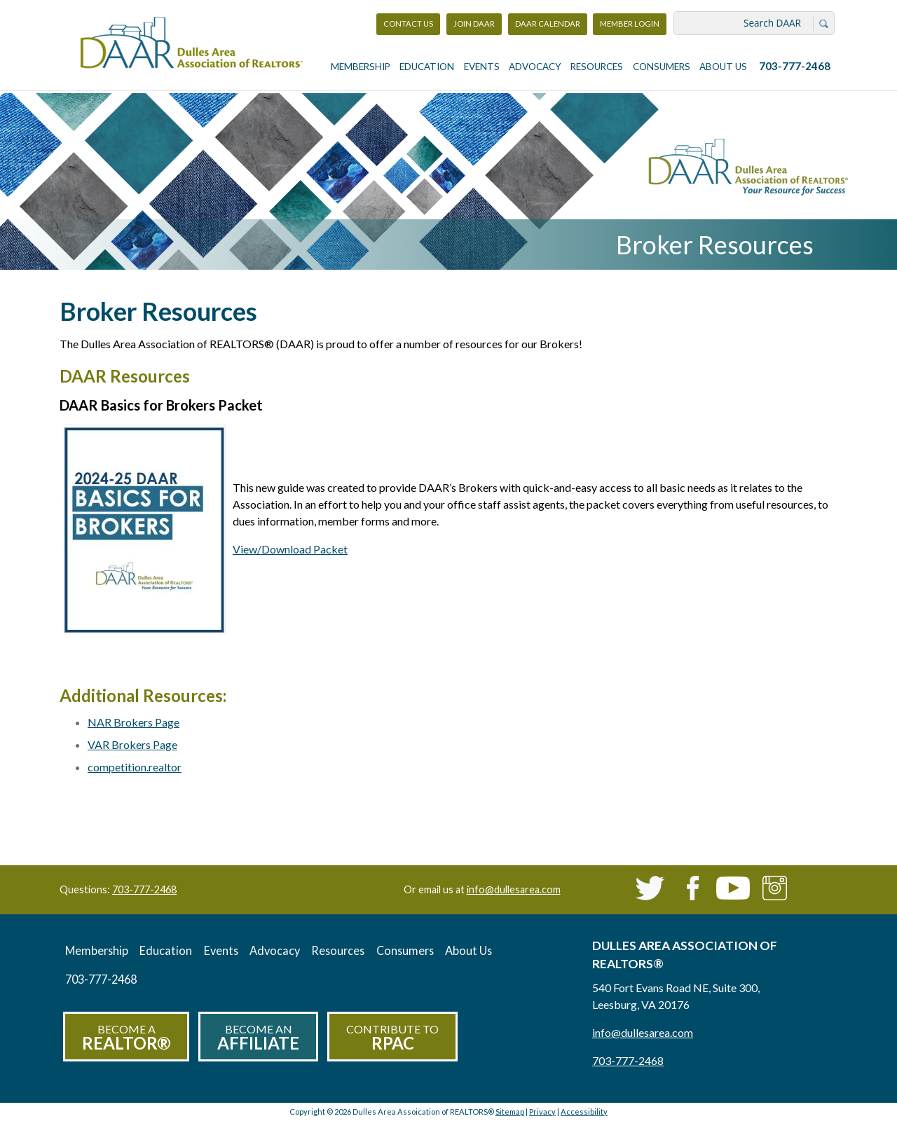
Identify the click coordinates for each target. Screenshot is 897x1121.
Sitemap (509, 1111)
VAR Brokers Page (132, 744)
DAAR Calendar (547, 23)
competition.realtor (135, 766)
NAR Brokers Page (133, 722)
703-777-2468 (794, 66)
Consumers (661, 66)
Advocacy (535, 66)
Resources (596, 66)
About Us (723, 66)
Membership (360, 66)
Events (482, 66)
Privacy (542, 1111)
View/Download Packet (290, 549)
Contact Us (408, 23)
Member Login (629, 27)
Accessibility (584, 1111)
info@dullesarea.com (514, 889)
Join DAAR (474, 23)
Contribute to (392, 1038)
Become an (258, 1038)
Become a (126, 1038)
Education (426, 66)
